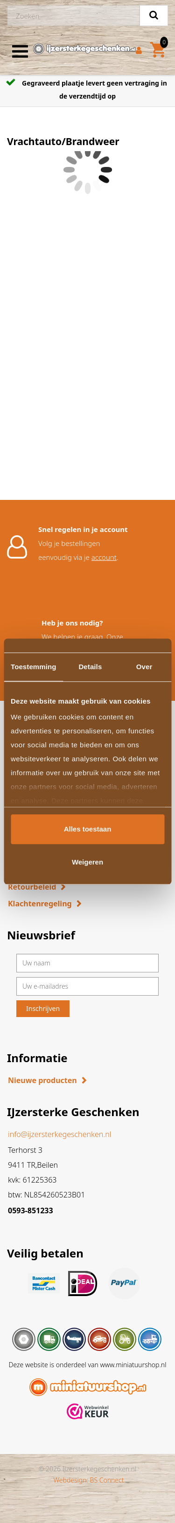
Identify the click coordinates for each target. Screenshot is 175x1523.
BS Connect (107, 1480)
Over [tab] (144, 667)
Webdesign (69, 1480)
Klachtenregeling (40, 903)
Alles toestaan (88, 829)
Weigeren (87, 862)
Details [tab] (90, 667)
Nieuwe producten (42, 1080)
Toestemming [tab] (33, 667)
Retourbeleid (32, 887)
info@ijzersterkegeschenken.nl (59, 1134)
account (104, 557)
